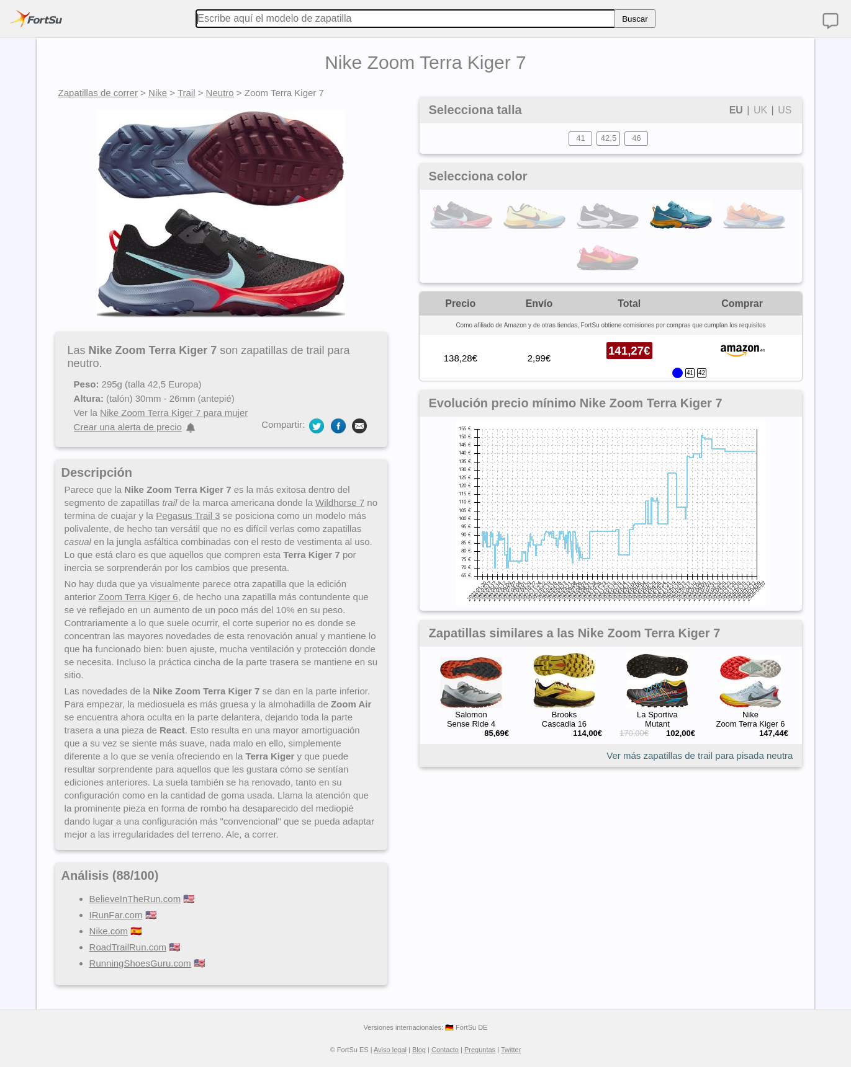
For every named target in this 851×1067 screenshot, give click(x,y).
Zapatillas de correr (98, 92)
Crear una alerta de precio (128, 427)
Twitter (511, 1049)
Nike (157, 92)
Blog (419, 1049)
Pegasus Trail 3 (188, 515)
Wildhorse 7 (339, 502)
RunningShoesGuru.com (140, 963)
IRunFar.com (116, 915)
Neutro (220, 92)
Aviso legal (390, 1049)
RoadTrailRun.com (128, 947)
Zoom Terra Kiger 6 (138, 596)
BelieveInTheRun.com (135, 898)
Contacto (445, 1049)
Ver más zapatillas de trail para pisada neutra (699, 755)
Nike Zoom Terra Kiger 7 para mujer (174, 412)
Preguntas (479, 1049)
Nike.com (108, 931)
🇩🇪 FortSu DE (466, 1027)
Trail (187, 92)
